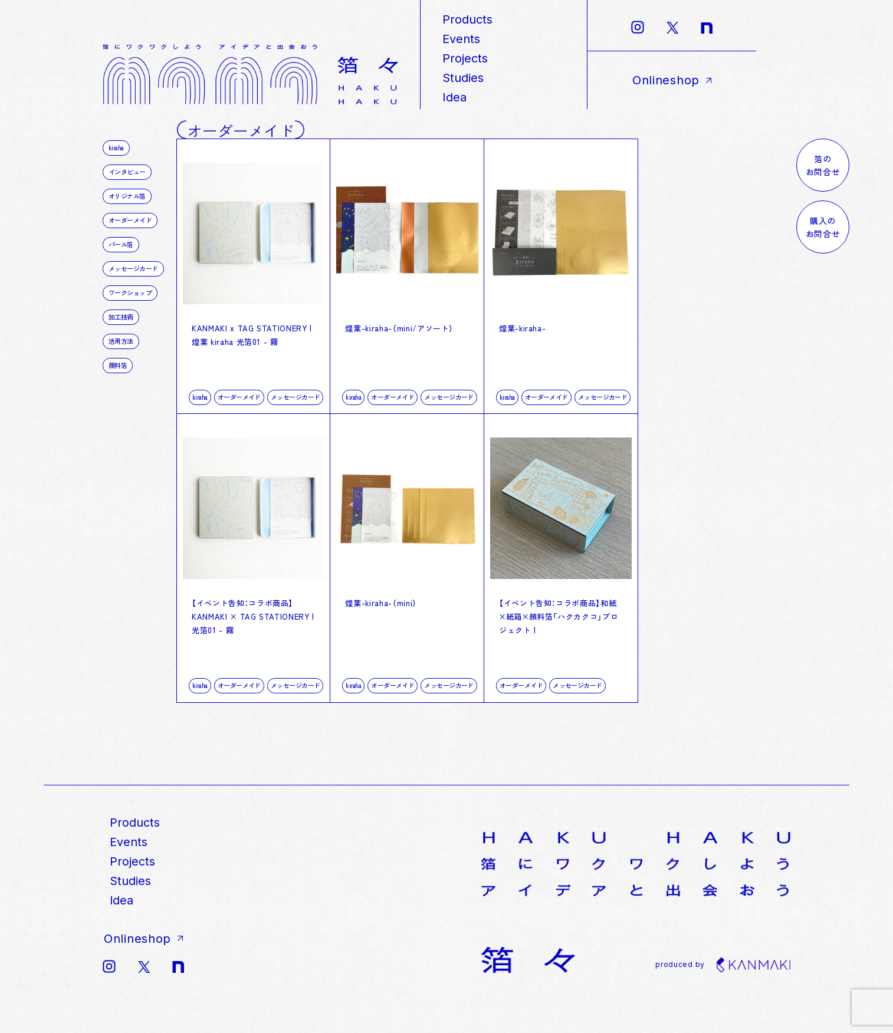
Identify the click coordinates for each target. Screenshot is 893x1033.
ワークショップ (130, 292)
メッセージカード (295, 409)
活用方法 (121, 341)
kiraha (200, 409)
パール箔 (121, 244)
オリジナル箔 (127, 195)
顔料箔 (118, 365)
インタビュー (127, 171)
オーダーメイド (239, 409)
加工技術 (121, 316)
